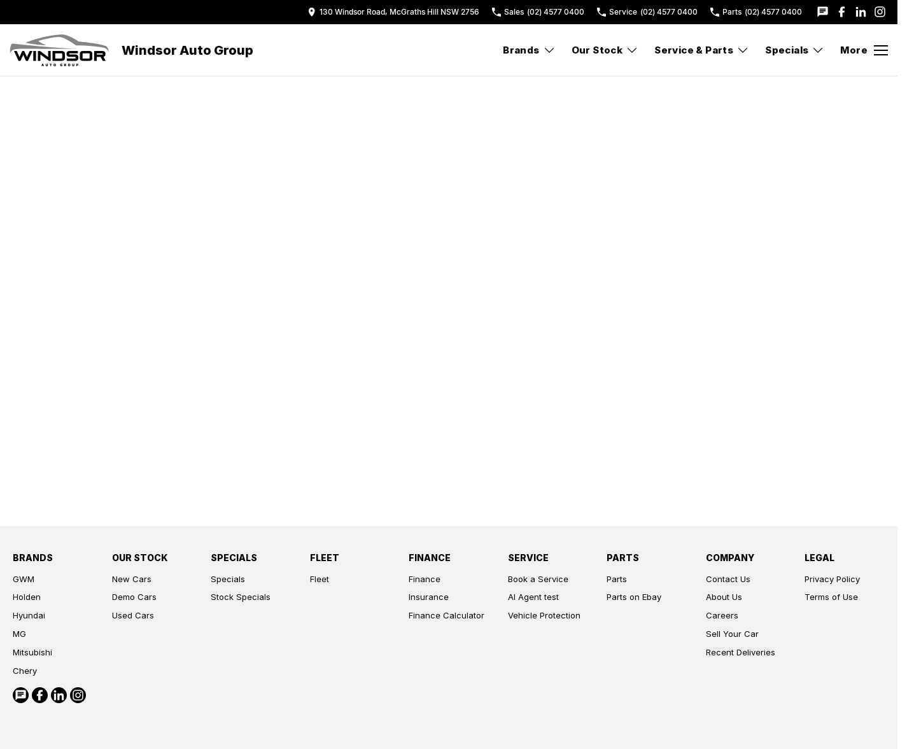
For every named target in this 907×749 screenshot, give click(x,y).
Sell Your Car (732, 634)
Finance (424, 579)
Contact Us (728, 579)
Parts (617, 579)
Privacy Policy (832, 579)
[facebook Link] (842, 12)
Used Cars (133, 615)
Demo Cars (134, 597)
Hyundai (29, 615)
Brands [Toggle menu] (529, 50)
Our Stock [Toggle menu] (605, 50)
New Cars (131, 579)
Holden (27, 597)
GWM (23, 579)
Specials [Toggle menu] (794, 50)
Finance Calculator (446, 615)
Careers (722, 615)
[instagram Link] (880, 12)
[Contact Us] (393, 12)
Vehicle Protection (544, 615)
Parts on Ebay (634, 597)
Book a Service (538, 579)
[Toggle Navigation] (864, 50)
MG (19, 634)
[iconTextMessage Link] (823, 12)
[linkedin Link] (861, 12)
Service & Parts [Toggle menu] (701, 50)
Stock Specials (241, 597)
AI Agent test (533, 597)
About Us (724, 597)
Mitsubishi (32, 652)
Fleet (319, 579)
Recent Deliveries (740, 652)
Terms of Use (831, 597)
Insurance (429, 597)
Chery (25, 671)
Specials (228, 579)
